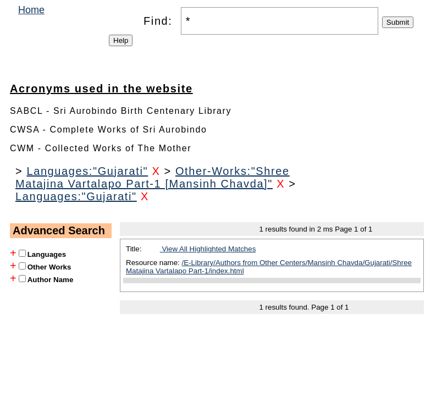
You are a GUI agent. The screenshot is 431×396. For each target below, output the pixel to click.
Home (31, 9)
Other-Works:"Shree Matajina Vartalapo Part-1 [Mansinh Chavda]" (152, 177)
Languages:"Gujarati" (87, 171)
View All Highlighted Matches (208, 249)
